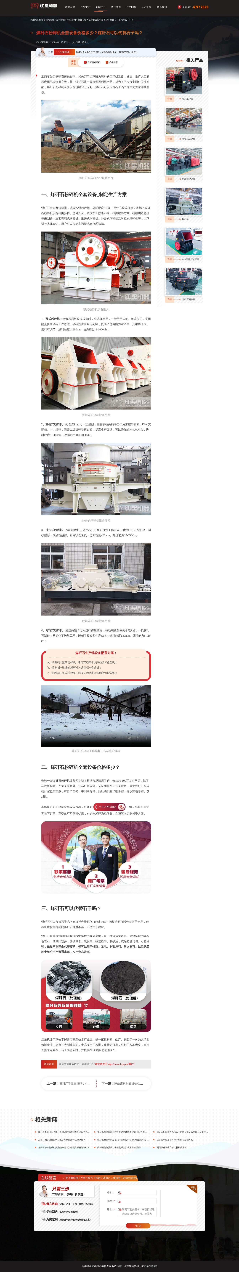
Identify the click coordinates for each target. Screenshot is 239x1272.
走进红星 (147, 7)
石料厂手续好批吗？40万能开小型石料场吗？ (87, 1083)
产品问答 (131, 7)
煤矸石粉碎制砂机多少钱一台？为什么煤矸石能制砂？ (63, 1147)
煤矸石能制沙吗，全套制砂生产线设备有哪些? (119, 1147)
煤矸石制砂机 (188, 299)
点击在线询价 (107, 806)
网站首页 (70, 7)
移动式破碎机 (188, 139)
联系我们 (162, 7)
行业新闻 (71, 20)
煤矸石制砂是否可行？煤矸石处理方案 (175, 1140)
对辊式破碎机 (188, 179)
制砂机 (185, 219)
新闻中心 (101, 7)
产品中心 (85, 7)
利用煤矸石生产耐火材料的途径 (172, 1147)
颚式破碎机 (187, 99)
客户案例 (116, 7)
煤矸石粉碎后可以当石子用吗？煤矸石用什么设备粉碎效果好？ (186, 1132)
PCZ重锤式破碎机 (190, 259)
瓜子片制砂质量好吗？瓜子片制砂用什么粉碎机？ (61, 1140)
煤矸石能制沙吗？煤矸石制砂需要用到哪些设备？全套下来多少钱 (69, 1132)
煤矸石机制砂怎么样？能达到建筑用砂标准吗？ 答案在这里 (125, 1132)
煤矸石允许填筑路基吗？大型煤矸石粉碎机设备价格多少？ (125, 1140)
